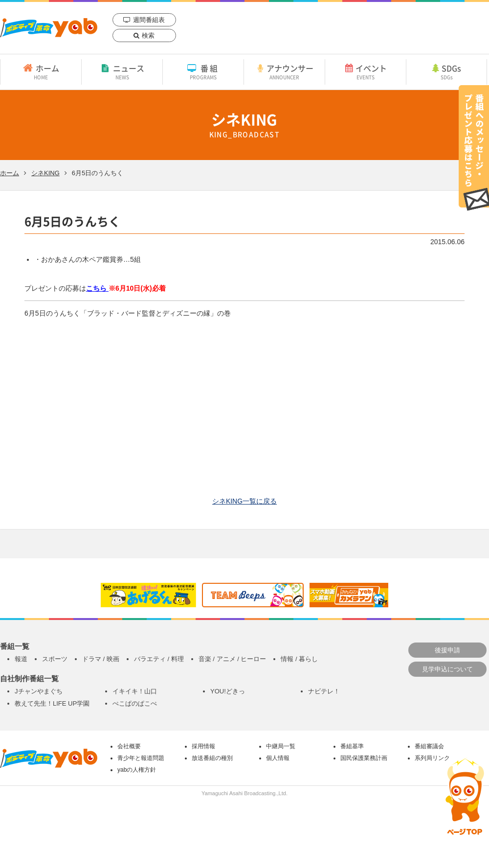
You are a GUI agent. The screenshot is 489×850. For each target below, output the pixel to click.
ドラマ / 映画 (100, 659)
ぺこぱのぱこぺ (134, 703)
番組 (203, 71)
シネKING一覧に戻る (244, 501)
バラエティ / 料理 (159, 659)
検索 (148, 35)
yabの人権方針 (136, 769)
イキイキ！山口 (134, 691)
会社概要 (129, 746)
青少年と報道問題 (140, 758)
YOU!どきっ (227, 691)
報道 (21, 659)
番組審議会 (429, 746)
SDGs (446, 71)
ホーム (40, 71)
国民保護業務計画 (363, 758)
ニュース (122, 71)
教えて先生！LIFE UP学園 (52, 703)
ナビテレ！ (324, 691)
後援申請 (447, 650)
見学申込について (447, 669)
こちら (97, 288)
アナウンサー (284, 71)
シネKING (45, 173)
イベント (365, 71)
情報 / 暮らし (299, 659)
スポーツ (54, 659)
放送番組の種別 (212, 758)
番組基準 (352, 746)
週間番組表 (149, 19)
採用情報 (203, 746)
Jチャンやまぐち (39, 691)
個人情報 (277, 758)
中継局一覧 (280, 746)
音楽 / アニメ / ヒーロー (233, 659)
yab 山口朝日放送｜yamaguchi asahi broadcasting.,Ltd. (48, 28)
